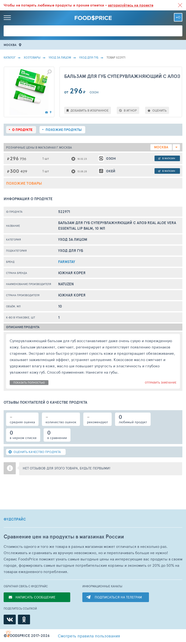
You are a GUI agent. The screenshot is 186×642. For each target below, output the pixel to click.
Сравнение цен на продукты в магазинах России (64, 537)
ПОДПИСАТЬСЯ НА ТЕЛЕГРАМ (118, 597)
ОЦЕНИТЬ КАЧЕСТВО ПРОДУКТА (34, 452)
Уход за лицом (60, 57)
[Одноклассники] (24, 619)
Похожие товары (24, 183)
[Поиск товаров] (93, 30)
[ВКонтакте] (10, 619)
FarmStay (66, 261)
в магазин (166, 158)
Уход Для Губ (88, 57)
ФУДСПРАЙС (15, 519)
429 (23, 171)
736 (23, 158)
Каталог (10, 57)
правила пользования (89, 635)
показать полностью (29, 382)
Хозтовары (32, 57)
